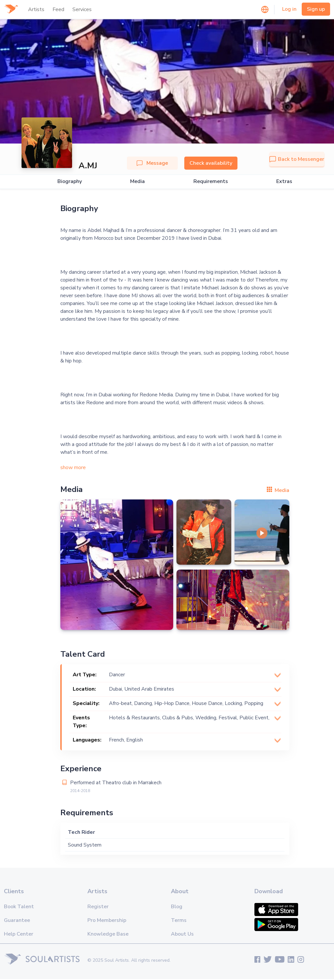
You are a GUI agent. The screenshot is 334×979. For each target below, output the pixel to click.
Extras (284, 181)
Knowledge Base (108, 934)
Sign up (316, 9)
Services (82, 9)
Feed (58, 9)
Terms (179, 920)
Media (137, 181)
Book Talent (19, 906)
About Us (182, 934)
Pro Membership (106, 920)
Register (98, 906)
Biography (69, 181)
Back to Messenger (296, 159)
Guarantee (17, 920)
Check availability (211, 163)
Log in (289, 9)
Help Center (18, 934)
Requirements (210, 181)
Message (152, 163)
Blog (176, 906)
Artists (36, 9)
